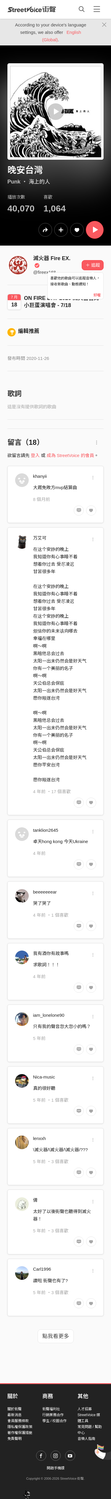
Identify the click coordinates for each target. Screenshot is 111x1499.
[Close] (104, 25)
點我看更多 (55, 1336)
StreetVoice (31, 9)
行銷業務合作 (53, 1415)
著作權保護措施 (19, 1433)
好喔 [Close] (97, 295)
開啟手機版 (56, 1468)
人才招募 (85, 1409)
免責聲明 (14, 1439)
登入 (35, 455)
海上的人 (39, 182)
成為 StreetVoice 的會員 (70, 455)
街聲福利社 (51, 1409)
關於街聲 (14, 1409)
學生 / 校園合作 (54, 1421)
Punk (13, 182)
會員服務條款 (18, 1421)
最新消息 (14, 1415)
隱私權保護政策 (19, 1427)
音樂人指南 (86, 1439)
